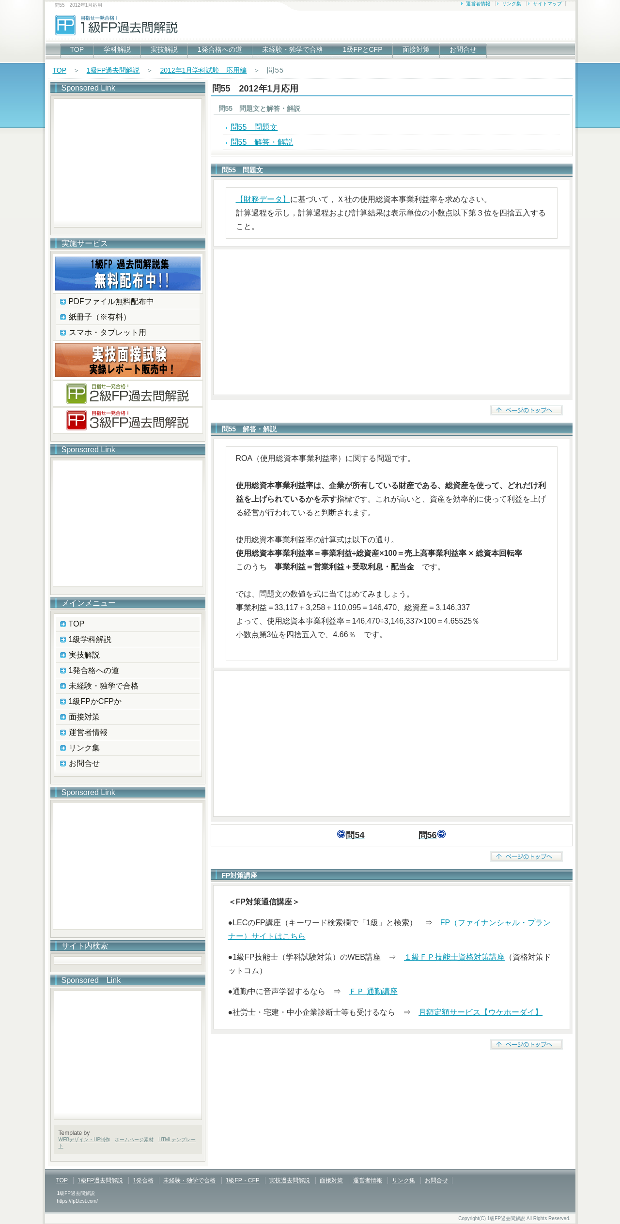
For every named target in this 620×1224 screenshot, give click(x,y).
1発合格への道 (220, 49)
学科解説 (117, 49)
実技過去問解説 (289, 1180)
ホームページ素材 (134, 1139)
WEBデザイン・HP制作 (84, 1139)
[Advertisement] (391, 322)
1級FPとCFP (363, 49)
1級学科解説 (90, 639)
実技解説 (164, 49)
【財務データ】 (263, 199)
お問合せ (463, 49)
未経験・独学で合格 (292, 49)
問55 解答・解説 (262, 142)
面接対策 (416, 49)
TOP (77, 49)
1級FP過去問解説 (113, 70)
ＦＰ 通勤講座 (373, 991)
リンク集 (511, 3)
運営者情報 (478, 3)
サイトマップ (547, 3)
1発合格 (143, 1180)
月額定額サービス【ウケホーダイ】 (480, 1012)
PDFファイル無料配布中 (111, 301)
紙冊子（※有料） (100, 317)
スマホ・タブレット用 (107, 332)
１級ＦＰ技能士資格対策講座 (454, 957)
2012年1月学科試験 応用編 (203, 70)
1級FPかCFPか (95, 701)
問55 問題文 (254, 127)
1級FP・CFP (243, 1180)
